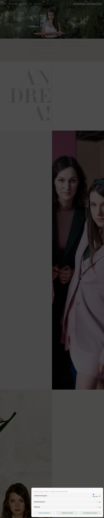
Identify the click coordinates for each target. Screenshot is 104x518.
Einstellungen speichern (90, 513)
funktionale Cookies (67, 513)
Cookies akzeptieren (44, 513)
